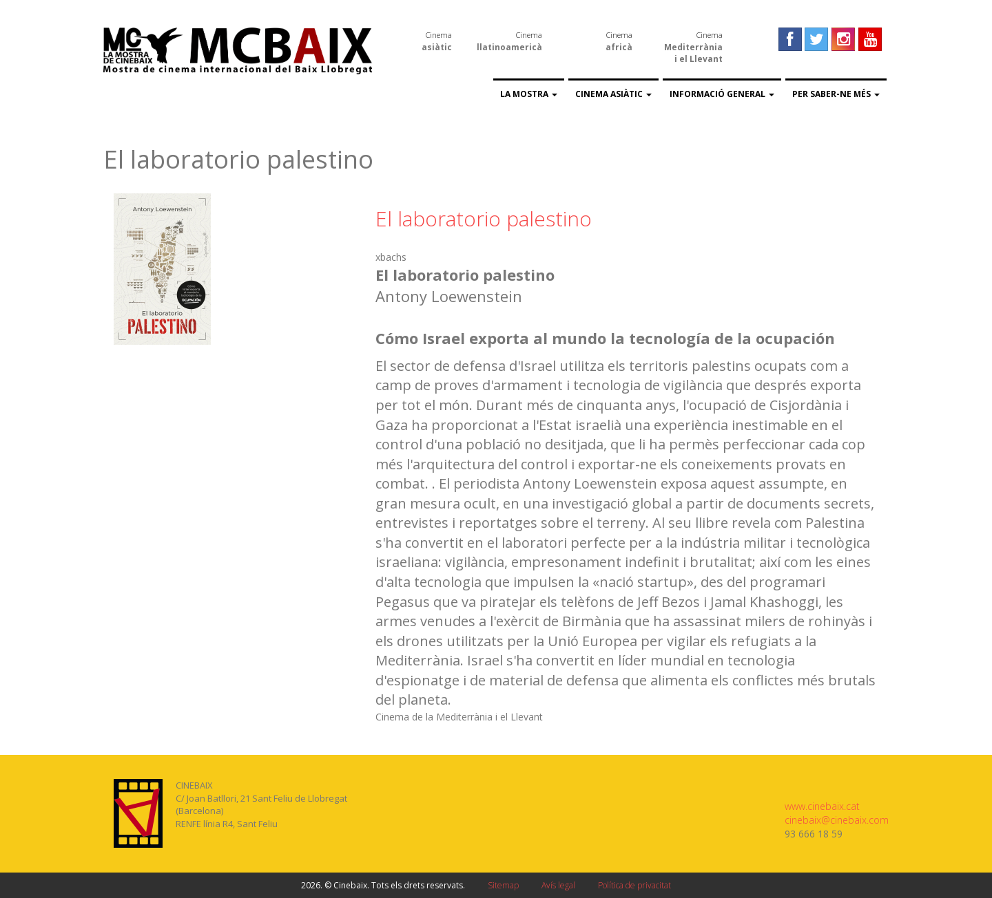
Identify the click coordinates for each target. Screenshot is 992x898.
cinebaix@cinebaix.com (837, 819)
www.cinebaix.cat (822, 806)
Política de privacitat (634, 885)
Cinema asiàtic (613, 94)
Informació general (722, 94)
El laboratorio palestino (483, 218)
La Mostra (528, 94)
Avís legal (558, 885)
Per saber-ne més (836, 94)
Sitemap (503, 885)
